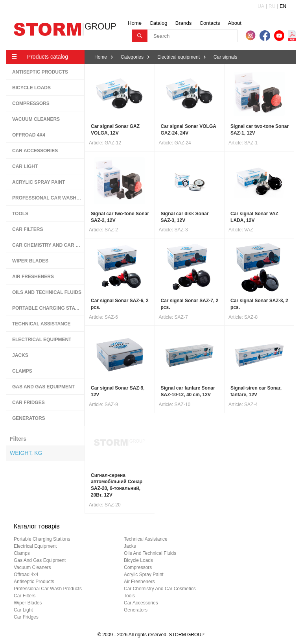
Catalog (158, 23)
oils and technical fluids (150, 553)
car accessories (141, 603)
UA (261, 6)
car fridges (26, 617)
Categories (132, 57)
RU (272, 6)
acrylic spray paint (144, 574)
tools (129, 596)
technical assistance (146, 539)
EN (283, 6)
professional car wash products (48, 588)
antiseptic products (34, 581)
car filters (24, 596)
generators (135, 610)
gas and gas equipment (40, 560)
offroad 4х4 (26, 574)
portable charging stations (42, 539)
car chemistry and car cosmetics (160, 588)
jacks (130, 546)
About (234, 23)
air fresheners (139, 581)
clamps (22, 553)
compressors (138, 567)
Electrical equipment (178, 57)
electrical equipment (35, 546)
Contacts (209, 23)
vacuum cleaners (32, 567)
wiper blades (28, 603)
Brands (183, 23)
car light (23, 610)
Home (135, 23)
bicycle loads (138, 560)
